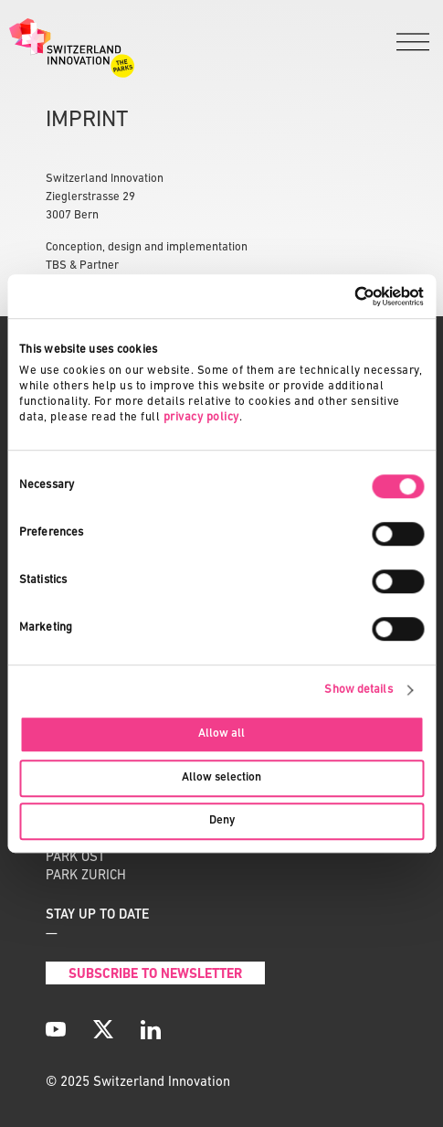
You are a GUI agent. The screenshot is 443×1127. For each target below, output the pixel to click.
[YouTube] (56, 1029)
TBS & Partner (82, 265)
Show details (358, 690)
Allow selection (221, 777)
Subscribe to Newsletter (155, 975)
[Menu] (412, 43)
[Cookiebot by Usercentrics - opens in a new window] (344, 296)
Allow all (221, 734)
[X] (103, 1029)
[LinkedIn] (151, 1029)
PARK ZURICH (86, 876)
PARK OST (75, 858)
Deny (222, 820)
